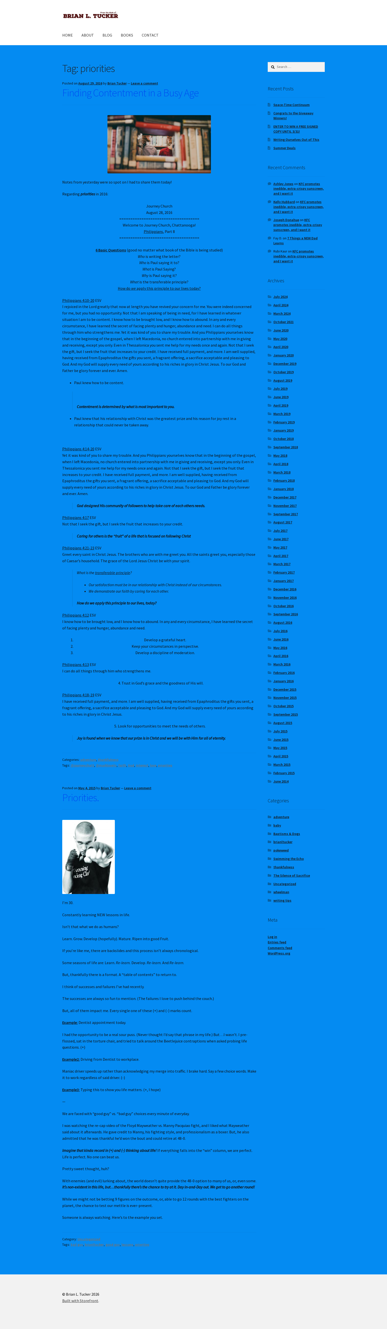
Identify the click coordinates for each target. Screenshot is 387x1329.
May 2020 (280, 338)
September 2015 (285, 714)
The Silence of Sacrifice (291, 875)
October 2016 (283, 606)
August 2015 (282, 723)
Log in (272, 936)
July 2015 (280, 731)
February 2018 (284, 480)
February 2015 (284, 773)
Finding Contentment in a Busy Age (130, 92)
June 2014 (280, 781)
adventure (88, 759)
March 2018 (281, 472)
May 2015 (280, 748)
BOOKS (127, 35)
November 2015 (285, 697)
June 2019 (280, 397)
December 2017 (284, 497)
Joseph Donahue (286, 220)
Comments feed (280, 948)
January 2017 (283, 581)
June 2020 (280, 330)
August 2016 (282, 622)
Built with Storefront (80, 1300)
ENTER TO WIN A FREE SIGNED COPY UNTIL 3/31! (295, 129)
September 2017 (285, 514)
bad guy (77, 1244)
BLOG (107, 35)
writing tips (282, 900)
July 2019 (280, 388)
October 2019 (283, 372)
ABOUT (87, 35)
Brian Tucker (117, 83)
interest (142, 765)
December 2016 (284, 589)
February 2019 (284, 422)
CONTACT (150, 35)
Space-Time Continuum (291, 105)
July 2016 (280, 631)
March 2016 (281, 664)
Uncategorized (89, 1239)
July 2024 (280, 296)
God (131, 765)
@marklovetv (106, 765)
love (153, 765)
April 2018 (280, 464)
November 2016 (285, 597)
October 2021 (283, 322)
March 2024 (281, 313)
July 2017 (280, 530)
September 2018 (285, 447)
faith (122, 765)
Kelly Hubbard (284, 202)
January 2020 (283, 355)
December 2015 (284, 689)
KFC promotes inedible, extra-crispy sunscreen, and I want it (298, 189)
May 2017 (280, 547)
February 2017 (284, 572)
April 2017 (280, 556)
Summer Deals (284, 148)
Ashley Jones (283, 184)
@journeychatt (82, 765)
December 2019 (284, 363)
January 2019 (283, 430)
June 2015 (280, 739)
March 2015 (281, 764)
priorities (165, 765)
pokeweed (281, 850)
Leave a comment (144, 83)
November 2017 (285, 505)
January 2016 (283, 681)
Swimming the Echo (288, 858)
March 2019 (281, 414)
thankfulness (108, 759)
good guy (112, 1244)
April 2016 (280, 656)
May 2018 (280, 455)
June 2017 (280, 539)
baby (277, 825)
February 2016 (284, 672)
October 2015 (283, 706)
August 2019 (282, 380)
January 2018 (283, 489)
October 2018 (283, 438)
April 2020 (280, 347)
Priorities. (80, 797)
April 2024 (280, 305)
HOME (67, 35)
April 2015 (280, 756)
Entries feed (277, 942)
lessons (127, 1244)
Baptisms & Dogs (286, 833)
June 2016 (280, 639)
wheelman (281, 892)
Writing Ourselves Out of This (296, 139)
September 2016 (285, 614)
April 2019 (280, 405)
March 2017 (281, 564)
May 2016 (280, 647)
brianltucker (94, 1244)
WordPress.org (279, 953)
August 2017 (282, 522)
